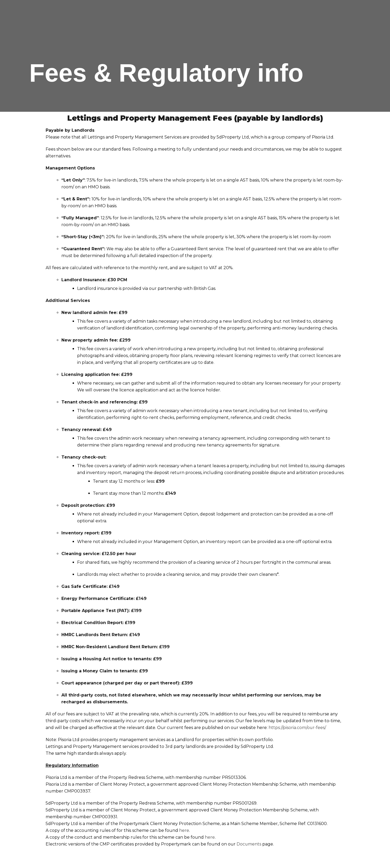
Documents (249, 844)
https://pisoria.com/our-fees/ (297, 727)
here (184, 830)
